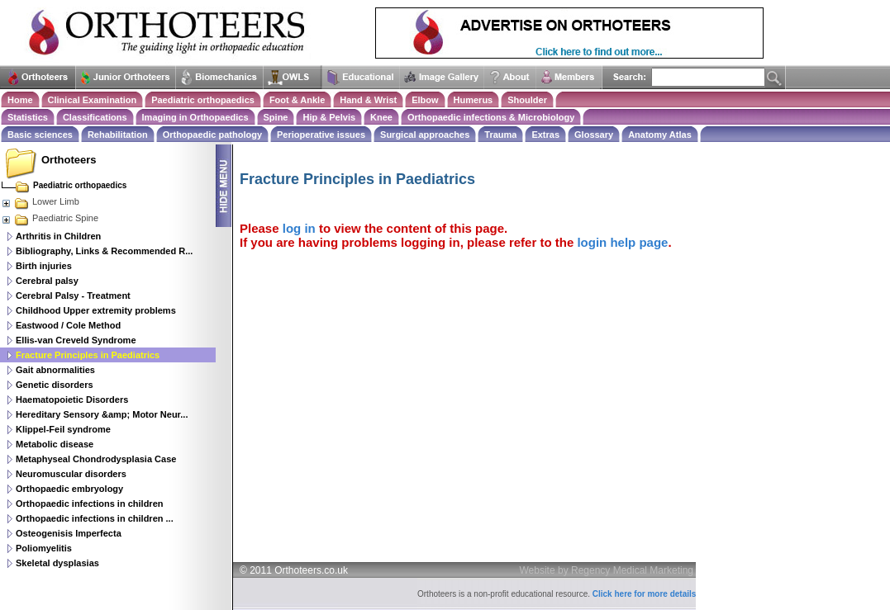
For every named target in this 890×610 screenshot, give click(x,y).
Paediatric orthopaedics (203, 100)
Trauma (500, 134)
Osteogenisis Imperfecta (68, 533)
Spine (276, 117)
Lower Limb (40, 201)
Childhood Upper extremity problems (96, 310)
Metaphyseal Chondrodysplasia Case (96, 459)
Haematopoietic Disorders (72, 399)
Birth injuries (44, 266)
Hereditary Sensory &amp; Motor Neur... (102, 414)
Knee (381, 117)
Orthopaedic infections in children (89, 503)
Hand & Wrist (368, 100)
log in (299, 228)
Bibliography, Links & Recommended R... (104, 251)
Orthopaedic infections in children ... (95, 518)
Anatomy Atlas (660, 134)
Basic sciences (40, 134)
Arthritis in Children (58, 236)
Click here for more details (645, 593)
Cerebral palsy (47, 281)
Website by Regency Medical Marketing (607, 570)
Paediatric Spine (49, 218)
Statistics (27, 117)
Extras (545, 134)
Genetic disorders (54, 385)
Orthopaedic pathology (212, 134)
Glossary (593, 134)
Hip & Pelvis (328, 117)
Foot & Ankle (297, 100)
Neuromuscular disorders (71, 474)
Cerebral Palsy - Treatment (73, 295)
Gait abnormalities (55, 370)
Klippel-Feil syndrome (63, 429)
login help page (622, 242)
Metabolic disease (54, 444)
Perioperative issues (321, 134)
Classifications (95, 117)
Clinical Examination (92, 100)
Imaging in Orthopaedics (195, 117)
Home (20, 100)
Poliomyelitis (44, 548)
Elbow (425, 100)
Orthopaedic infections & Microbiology (490, 117)
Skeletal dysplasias (57, 563)
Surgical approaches (424, 134)
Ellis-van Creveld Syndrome (76, 340)
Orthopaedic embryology (69, 489)
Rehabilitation (118, 134)
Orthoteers (68, 160)
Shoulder (527, 100)
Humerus (473, 100)
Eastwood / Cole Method (68, 325)
